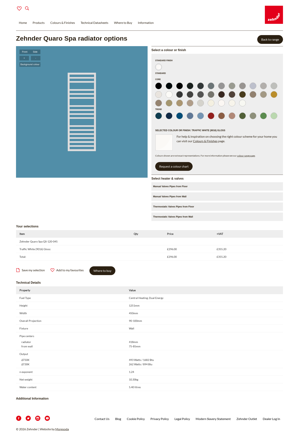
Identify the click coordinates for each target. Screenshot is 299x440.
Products (39, 22)
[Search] (23, 8)
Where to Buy (123, 22)
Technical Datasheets (94, 22)
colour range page (246, 155)
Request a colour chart (174, 166)
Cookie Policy (136, 419)
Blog (118, 419)
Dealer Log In (271, 419)
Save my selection (30, 270)
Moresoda (62, 429)
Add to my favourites (67, 270)
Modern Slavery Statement (213, 419)
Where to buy (102, 270)
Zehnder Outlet (246, 419)
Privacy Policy (159, 419)
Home (23, 22)
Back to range (270, 39)
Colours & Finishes (62, 22)
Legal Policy (182, 419)
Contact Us (102, 419)
